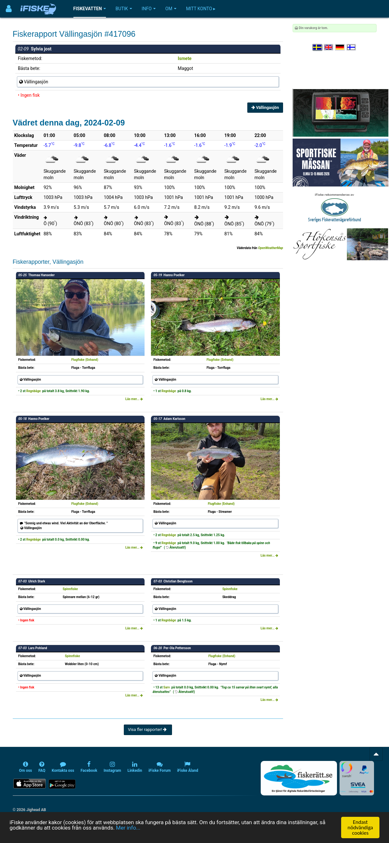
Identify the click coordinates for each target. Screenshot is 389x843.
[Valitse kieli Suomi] (351, 47)
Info (149, 8)
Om (170, 8)
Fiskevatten (89, 8)
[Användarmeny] (9, 9)
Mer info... (128, 827)
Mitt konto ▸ (200, 8)
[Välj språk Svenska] (317, 47)
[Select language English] (329, 47)
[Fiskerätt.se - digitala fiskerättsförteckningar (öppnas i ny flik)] (299, 778)
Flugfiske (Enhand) (84, 359)
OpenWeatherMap (270, 248)
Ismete (184, 58)
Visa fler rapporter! (148, 729)
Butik (124, 8)
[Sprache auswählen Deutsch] (340, 47)
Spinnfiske (70, 589)
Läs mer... (134, 399)
